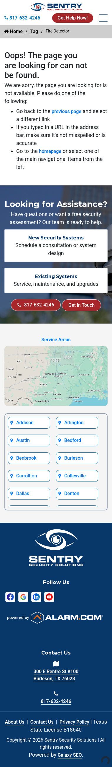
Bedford (72, 440)
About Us (14, 722)
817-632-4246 (35, 305)
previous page (66, 111)
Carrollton (26, 476)
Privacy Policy (74, 722)
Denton (71, 493)
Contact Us (42, 722)
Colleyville (75, 476)
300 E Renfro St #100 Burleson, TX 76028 (56, 675)
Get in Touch (81, 305)
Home (13, 31)
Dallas (22, 493)
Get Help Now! (72, 18)
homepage (50, 151)
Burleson (73, 458)
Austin (23, 440)
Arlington (74, 422)
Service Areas (55, 339)
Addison (25, 422)
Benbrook (26, 458)
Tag (34, 31)
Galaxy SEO (69, 755)
